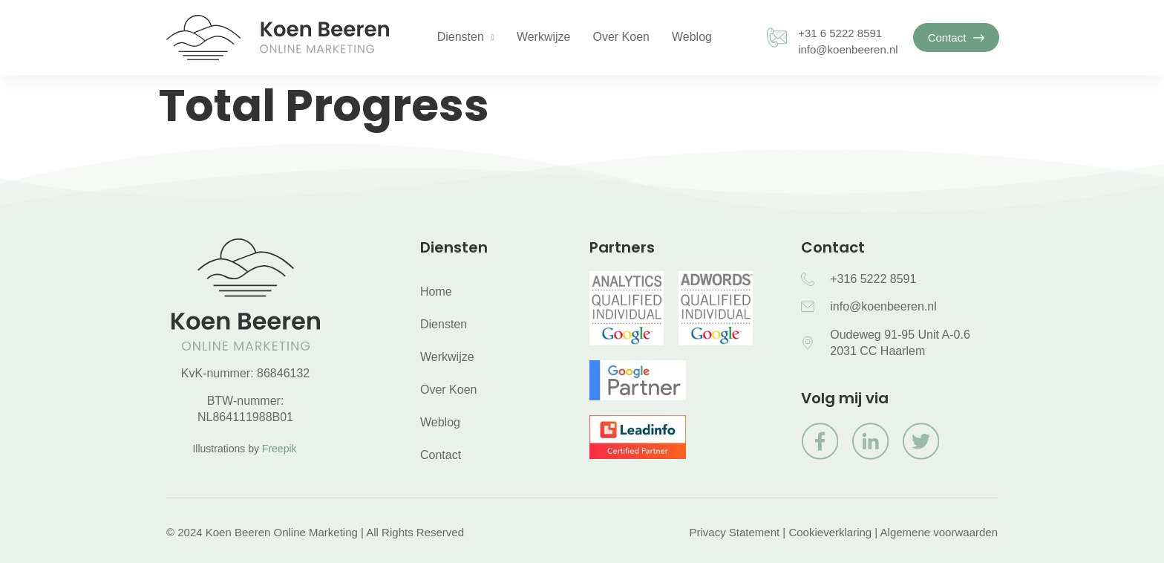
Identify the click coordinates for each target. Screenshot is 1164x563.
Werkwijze (544, 36)
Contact (440, 455)
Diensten (465, 37)
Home (436, 291)
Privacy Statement (734, 532)
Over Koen (620, 36)
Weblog (692, 36)
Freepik (279, 449)
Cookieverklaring (830, 532)
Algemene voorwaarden (939, 532)
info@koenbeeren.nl (848, 49)
